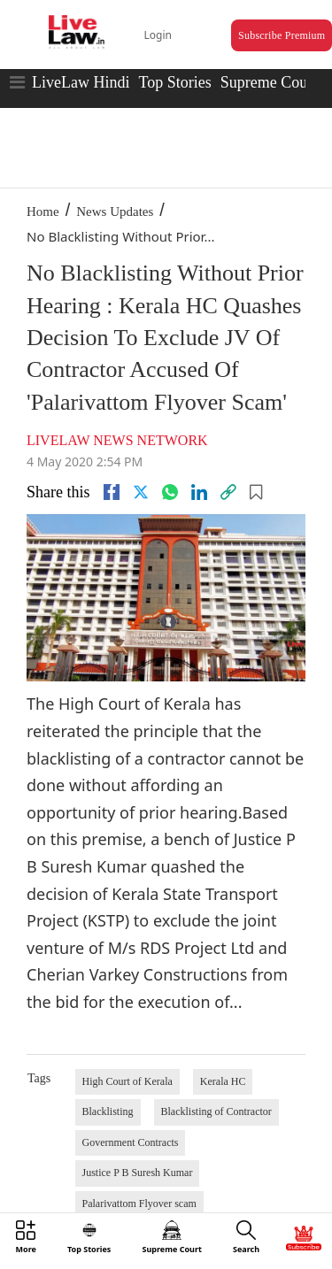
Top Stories (174, 82)
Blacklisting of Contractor (216, 1111)
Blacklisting (108, 1111)
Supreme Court (269, 82)
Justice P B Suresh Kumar (137, 1172)
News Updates (114, 211)
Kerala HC (223, 1081)
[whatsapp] (170, 492)
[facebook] (112, 492)
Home (43, 211)
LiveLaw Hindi (80, 82)
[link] (228, 492)
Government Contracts (130, 1142)
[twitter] (141, 492)
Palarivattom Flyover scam (139, 1203)
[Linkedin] (199, 492)
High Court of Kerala (127, 1081)
